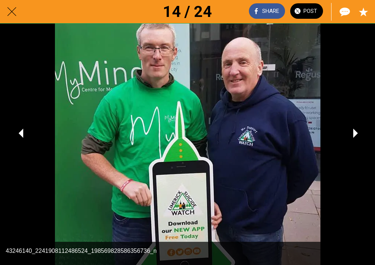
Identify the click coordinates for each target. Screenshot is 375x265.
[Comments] (344, 12)
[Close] (11, 11)
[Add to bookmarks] (363, 12)
